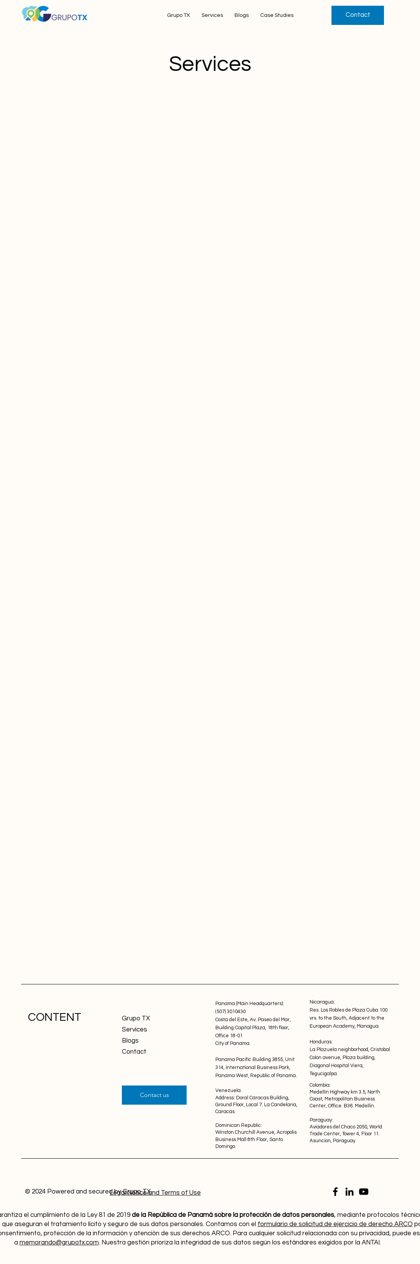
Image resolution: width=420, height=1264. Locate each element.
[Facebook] (335, 1191)
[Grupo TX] (149, 1018)
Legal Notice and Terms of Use (155, 1192)
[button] (357, 15)
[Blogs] (149, 1040)
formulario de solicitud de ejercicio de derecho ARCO (335, 1224)
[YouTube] (363, 1191)
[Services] (149, 1029)
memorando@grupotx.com (59, 1242)
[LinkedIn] (349, 1191)
